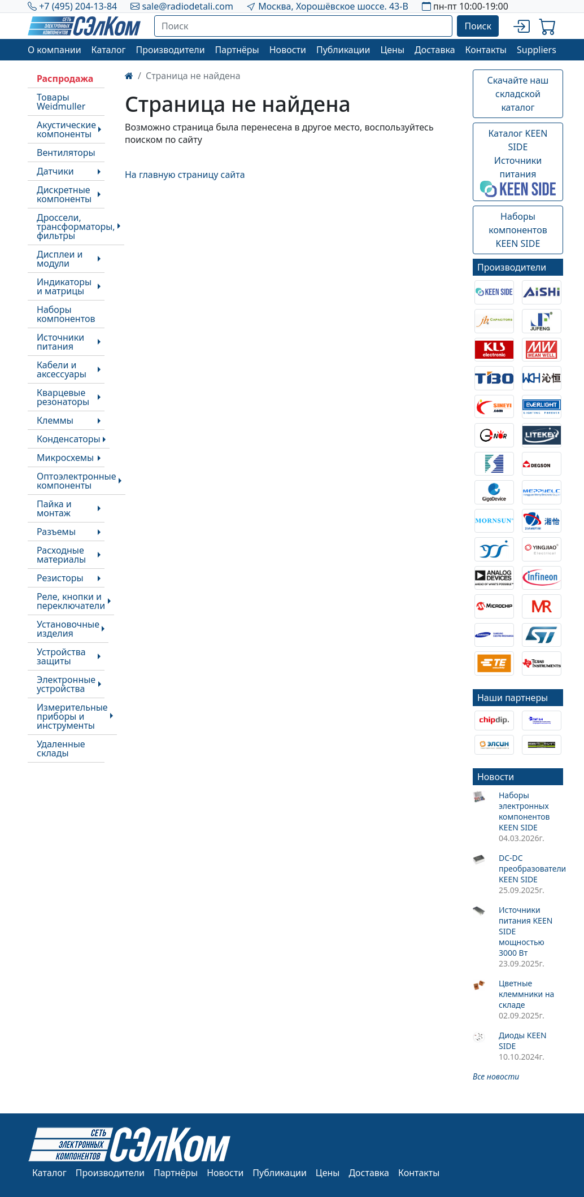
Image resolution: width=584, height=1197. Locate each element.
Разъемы (56, 531)
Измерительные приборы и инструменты (72, 716)
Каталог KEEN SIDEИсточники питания (518, 162)
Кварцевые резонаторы (63, 397)
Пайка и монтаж (54, 508)
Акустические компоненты (66, 129)
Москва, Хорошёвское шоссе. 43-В (333, 6)
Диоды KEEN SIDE (523, 1040)
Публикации (343, 49)
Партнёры (237, 49)
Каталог (108, 49)
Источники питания (60, 341)
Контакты (486, 49)
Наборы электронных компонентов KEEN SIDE (524, 811)
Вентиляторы (66, 152)
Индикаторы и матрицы (64, 286)
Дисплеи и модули (59, 258)
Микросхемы (65, 457)
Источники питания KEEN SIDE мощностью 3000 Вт (525, 931)
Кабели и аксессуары (61, 369)
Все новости (496, 1076)
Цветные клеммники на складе (526, 994)
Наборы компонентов (66, 314)
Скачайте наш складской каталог (518, 94)
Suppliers (536, 49)
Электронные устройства (66, 684)
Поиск (477, 26)
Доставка (435, 49)
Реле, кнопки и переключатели (71, 601)
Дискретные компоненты (64, 194)
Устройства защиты (61, 656)
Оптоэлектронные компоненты (76, 480)
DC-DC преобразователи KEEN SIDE (531, 868)
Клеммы (55, 420)
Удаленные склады (61, 748)
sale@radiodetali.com (187, 6)
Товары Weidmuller (61, 101)
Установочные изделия (68, 628)
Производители (170, 49)
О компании (54, 49)
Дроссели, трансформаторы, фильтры (76, 226)
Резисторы (60, 578)
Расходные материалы (61, 554)
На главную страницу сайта (185, 174)
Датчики (55, 171)
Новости (287, 49)
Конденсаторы (69, 439)
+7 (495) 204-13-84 (78, 6)
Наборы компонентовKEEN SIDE (518, 230)
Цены (392, 49)
